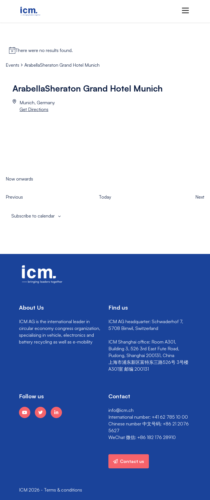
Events (12, 65)
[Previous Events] (14, 197)
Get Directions (34, 109)
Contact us (128, 461)
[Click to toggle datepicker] (19, 178)
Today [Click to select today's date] (105, 197)
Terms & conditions (63, 490)
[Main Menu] (185, 10)
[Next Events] (199, 197)
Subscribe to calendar (33, 216)
